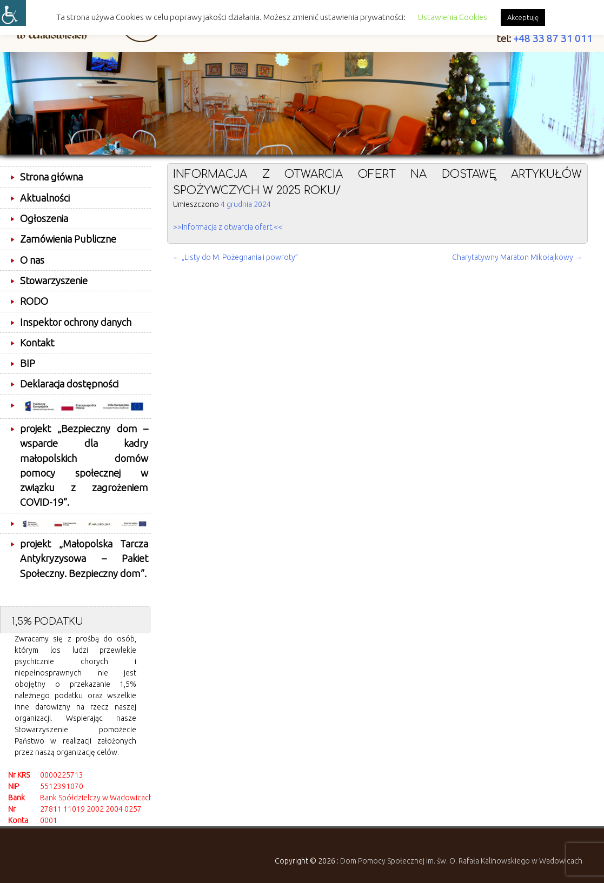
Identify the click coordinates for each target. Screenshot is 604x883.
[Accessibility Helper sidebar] (13, 13)
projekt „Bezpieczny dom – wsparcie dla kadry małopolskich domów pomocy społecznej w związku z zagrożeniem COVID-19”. (84, 465)
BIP (27, 363)
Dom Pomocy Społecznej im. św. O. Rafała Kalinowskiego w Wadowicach (461, 861)
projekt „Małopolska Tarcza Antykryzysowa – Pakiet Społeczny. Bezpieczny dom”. (84, 558)
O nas (32, 260)
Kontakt (37, 342)
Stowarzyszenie (54, 280)
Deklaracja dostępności (69, 383)
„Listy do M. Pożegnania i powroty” (235, 257)
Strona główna (51, 176)
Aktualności (45, 197)
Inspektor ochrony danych (75, 322)
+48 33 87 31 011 (553, 38)
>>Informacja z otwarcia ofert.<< (227, 227)
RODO (34, 301)
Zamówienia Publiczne (68, 238)
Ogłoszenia (44, 218)
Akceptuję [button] (523, 17)
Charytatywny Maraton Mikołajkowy (517, 257)
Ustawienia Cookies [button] (452, 17)
